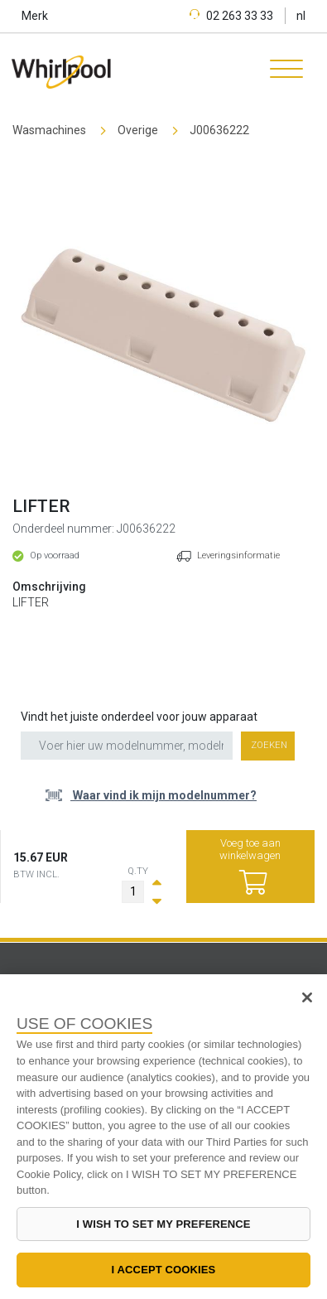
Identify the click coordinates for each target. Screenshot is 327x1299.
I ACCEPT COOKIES (164, 1269)
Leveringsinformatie (238, 555)
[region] (163, 1136)
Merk (35, 15)
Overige (138, 130)
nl (300, 15)
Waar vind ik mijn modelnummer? (163, 795)
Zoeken (269, 745)
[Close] (307, 997)
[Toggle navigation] (280, 71)
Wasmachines (49, 130)
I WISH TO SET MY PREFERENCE (163, 1224)
